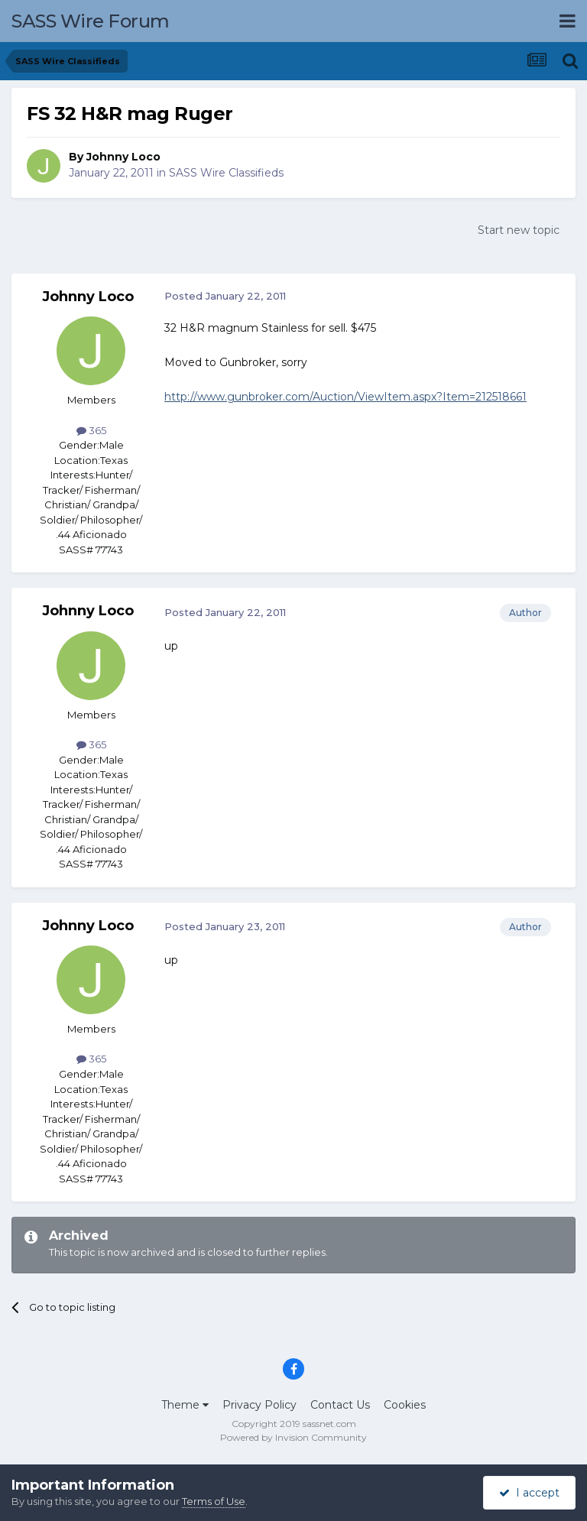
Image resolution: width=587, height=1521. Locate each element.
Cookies (405, 1405)
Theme (185, 1405)
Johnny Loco (123, 157)
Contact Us (340, 1405)
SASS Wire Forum (90, 21)
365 (91, 430)
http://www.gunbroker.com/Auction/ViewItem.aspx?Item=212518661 (345, 397)
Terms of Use (213, 1501)
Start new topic (518, 230)
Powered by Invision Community (293, 1437)
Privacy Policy (259, 1405)
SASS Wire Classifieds (226, 173)
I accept (529, 1493)
